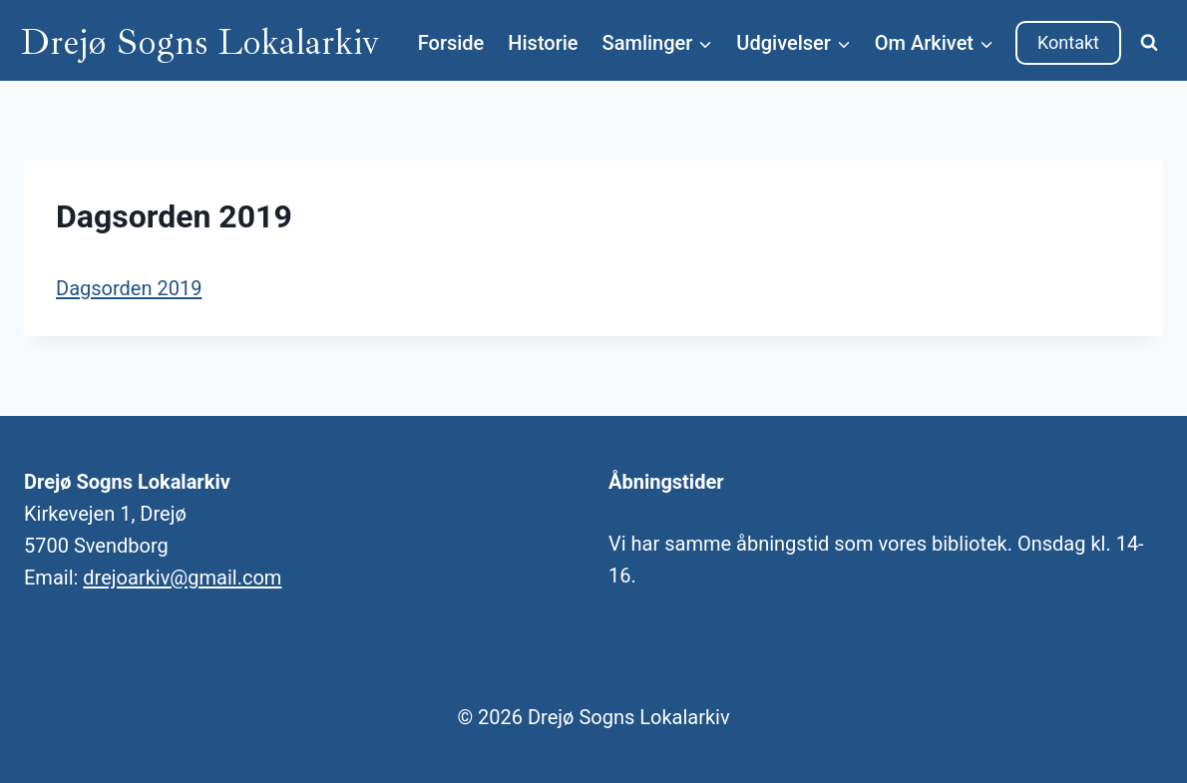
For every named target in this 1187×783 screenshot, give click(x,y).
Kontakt (1068, 42)
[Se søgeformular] (1149, 43)
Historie (543, 43)
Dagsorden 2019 (128, 288)
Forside (451, 43)
